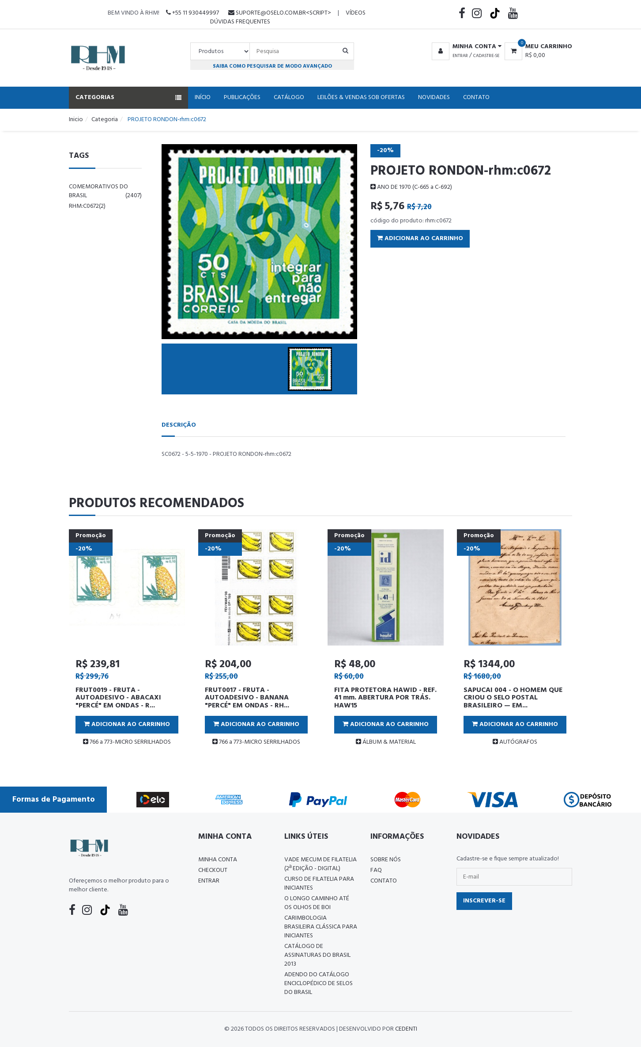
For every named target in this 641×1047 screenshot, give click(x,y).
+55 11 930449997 (192, 13)
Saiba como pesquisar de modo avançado (272, 66)
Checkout (212, 870)
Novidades (434, 97)
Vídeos (356, 13)
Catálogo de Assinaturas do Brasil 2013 (317, 955)
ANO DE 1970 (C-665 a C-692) (411, 187)
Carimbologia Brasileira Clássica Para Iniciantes (320, 927)
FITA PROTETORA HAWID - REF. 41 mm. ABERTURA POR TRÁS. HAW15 (385, 697)
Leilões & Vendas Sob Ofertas (361, 97)
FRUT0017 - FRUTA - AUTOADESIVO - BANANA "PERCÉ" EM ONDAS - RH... (247, 697)
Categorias (128, 97)
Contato (476, 97)
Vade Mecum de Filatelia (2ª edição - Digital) (320, 864)
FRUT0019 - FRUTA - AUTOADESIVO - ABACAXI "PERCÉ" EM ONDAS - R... (118, 697)
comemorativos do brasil (105, 191)
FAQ (376, 870)
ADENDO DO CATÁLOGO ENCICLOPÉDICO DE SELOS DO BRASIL (318, 983)
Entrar (460, 55)
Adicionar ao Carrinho (420, 238)
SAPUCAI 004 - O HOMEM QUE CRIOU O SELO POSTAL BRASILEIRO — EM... (513, 697)
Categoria (104, 120)
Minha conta (217, 860)
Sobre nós (385, 860)
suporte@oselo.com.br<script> (279, 13)
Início (203, 97)
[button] (465, 46)
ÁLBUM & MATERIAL (386, 742)
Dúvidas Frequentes (240, 22)
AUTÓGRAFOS (515, 742)
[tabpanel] (127, 641)
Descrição (179, 425)
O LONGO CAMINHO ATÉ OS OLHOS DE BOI (316, 903)
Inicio (76, 120)
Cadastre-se (486, 55)
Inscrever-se (484, 901)
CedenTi (406, 1029)
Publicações (242, 97)
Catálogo (289, 97)
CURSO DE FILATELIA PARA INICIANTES (319, 883)
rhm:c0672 (87, 206)
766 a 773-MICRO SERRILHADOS (127, 742)
